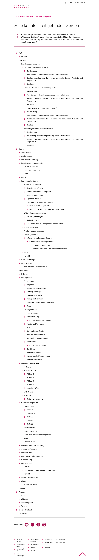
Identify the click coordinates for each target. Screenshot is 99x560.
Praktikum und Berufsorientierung (33, 163)
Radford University (33, 220)
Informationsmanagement (31, 363)
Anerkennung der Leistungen (34, 231)
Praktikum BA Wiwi (31, 167)
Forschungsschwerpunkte (30, 64)
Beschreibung (32, 71)
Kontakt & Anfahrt (25, 510)
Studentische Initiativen (29, 478)
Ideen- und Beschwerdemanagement (37, 435)
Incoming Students (31, 235)
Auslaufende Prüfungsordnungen (39, 356)
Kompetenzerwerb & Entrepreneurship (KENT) (40, 108)
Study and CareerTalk (32, 170)
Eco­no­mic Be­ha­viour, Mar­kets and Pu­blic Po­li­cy (46, 209)
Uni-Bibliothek (34, 544)
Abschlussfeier (26, 263)
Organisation (23, 271)
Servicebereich (26, 153)
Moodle (32, 547)
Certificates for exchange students (41, 242)
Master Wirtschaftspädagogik (37, 338)
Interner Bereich (29, 442)
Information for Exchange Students (39, 238)
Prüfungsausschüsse (34, 295)
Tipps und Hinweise (34, 199)
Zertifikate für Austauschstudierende (40, 202)
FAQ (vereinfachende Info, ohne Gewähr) (41, 302)
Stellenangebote (27, 503)
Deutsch (80, 2)
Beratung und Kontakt (35, 195)
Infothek (22, 496)
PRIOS (23, 178)
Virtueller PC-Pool (33, 388)
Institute (22, 488)
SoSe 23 (30, 417)
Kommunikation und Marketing (32, 446)
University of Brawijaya (35, 217)
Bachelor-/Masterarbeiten (36, 335)
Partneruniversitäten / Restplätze (39, 192)
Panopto (32, 550)
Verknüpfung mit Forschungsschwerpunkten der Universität (48, 75)
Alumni (24, 481)
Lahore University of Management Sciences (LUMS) (45, 224)
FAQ (28, 328)
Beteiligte (30, 84)
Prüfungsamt (29, 281)
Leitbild (24, 57)
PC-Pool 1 (30, 374)
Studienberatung (27, 156)
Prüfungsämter (26, 278)
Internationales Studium (30, 181)
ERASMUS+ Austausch (32, 185)
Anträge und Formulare (35, 299)
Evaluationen (29, 406)
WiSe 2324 (31, 413)
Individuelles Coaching (29, 160)
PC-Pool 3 (30, 381)
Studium (22, 149)
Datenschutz (48, 539)
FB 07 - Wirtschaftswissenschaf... (32, 16)
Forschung (22, 60)
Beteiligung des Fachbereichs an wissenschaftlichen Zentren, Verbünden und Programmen (55, 99)
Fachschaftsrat (26, 463)
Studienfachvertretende (37, 345)
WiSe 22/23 (31, 420)
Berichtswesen (29, 428)
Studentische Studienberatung (40, 320)
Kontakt (27, 256)
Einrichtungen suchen (20, 545)
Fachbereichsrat (27, 453)
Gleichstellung (26, 460)
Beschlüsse (31, 349)
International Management (39, 206)
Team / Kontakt (32, 313)
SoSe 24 (30, 410)
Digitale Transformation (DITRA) (36, 67)
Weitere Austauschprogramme (35, 213)
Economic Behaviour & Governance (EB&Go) (40, 88)
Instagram (62, 542)
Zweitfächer (31, 342)
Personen (22, 492)
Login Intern (23, 513)
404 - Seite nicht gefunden (52, 16)
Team (26, 438)
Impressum (47, 547)
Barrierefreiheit (48, 543)
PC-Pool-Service (30, 370)
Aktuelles (24, 499)
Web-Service (28, 392)
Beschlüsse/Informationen (36, 288)
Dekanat (24, 274)
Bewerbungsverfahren (35, 188)
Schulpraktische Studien (35, 331)
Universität (17, 16)
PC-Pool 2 (30, 378)
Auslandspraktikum (31, 227)
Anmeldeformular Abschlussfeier (36, 267)
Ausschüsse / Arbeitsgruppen (32, 456)
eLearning (27, 395)
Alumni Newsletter (30, 485)
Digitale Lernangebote (35, 399)
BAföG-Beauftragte (28, 260)
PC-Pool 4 (30, 385)
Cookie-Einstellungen (20, 554)
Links (26, 174)
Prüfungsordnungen (34, 292)
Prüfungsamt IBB (30, 310)
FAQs (26, 252)
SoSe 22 (30, 424)
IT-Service (27, 367)
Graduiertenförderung (29, 449)
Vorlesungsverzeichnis (34, 540)
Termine (24, 506)
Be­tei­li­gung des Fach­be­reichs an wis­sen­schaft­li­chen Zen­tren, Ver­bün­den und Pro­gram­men (55, 79)
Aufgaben (30, 285)
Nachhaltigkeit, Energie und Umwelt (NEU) (39, 129)
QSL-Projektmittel (30, 431)
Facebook (62, 539)
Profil (20, 53)
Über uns (27, 467)
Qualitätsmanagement (29, 403)
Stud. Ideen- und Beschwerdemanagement (39, 470)
